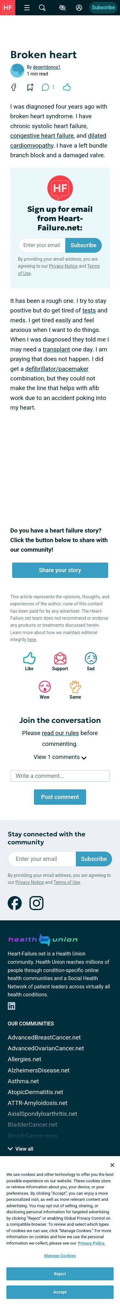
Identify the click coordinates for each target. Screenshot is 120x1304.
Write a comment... (40, 775)
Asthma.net (23, 1081)
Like (26, 661)
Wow (41, 690)
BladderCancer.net (32, 1124)
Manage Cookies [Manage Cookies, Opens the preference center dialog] (60, 1255)
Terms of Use (66, 882)
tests (89, 310)
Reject (60, 1273)
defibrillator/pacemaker (57, 368)
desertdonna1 (46, 67)
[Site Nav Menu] (27, 7)
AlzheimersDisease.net (39, 1070)
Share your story (60, 570)
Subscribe (103, 7)
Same (72, 690)
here (32, 639)
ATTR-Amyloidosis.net (38, 1103)
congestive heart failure (42, 135)
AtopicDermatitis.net (35, 1092)
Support (57, 661)
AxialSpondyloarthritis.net (42, 1113)
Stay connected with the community (46, 838)
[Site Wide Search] (42, 7)
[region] (60, 1230)
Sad (87, 661)
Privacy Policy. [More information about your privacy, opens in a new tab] (91, 1243)
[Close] (112, 1165)
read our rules (60, 733)
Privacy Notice (63, 266)
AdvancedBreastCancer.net (44, 1037)
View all (20, 1149)
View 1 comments (60, 757)
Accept (60, 1292)
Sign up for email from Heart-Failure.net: (60, 218)
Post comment (60, 797)
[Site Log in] (79, 7)
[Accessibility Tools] (62, 7)
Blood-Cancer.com (32, 1135)
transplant (56, 349)
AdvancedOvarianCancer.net (46, 1048)
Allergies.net (24, 1059)
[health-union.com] (43, 939)
